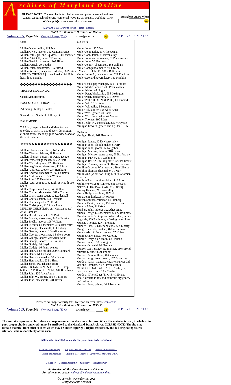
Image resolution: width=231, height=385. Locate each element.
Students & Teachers (76, 353)
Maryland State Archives (56, 28)
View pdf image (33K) (54, 36)
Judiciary (85, 362)
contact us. (110, 301)
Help (81, 28)
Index (74, 28)
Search (90, 28)
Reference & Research (106, 349)
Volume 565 (15, 36)
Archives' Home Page (49, 349)
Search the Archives (51, 353)
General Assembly (68, 362)
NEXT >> (142, 35)
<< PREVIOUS (126, 35)
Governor (51, 362)
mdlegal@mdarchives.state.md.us (90, 372)
